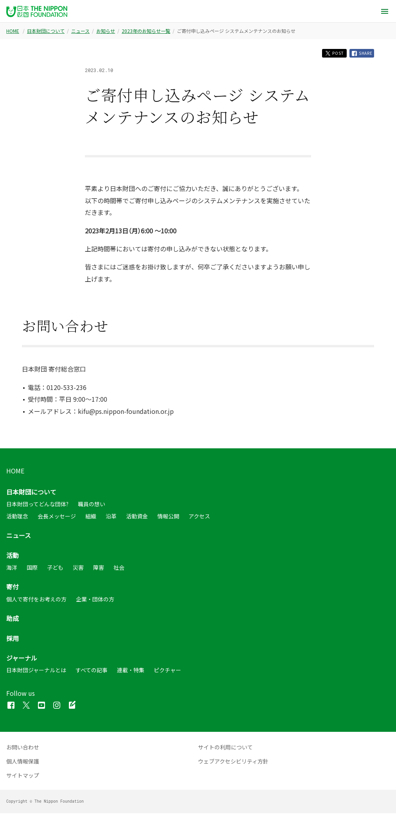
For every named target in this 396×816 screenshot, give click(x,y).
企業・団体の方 (95, 601)
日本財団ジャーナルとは (36, 673)
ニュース (80, 30)
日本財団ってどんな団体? (37, 507)
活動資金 (137, 518)
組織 (90, 518)
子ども (55, 570)
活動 (12, 557)
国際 (32, 570)
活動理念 (17, 518)
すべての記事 (92, 673)
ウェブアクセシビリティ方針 (233, 764)
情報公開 (168, 518)
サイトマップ (22, 778)
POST (327, 54)
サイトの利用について (225, 750)
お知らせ (105, 30)
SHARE (360, 54)
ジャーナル (21, 660)
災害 (78, 570)
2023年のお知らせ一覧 (146, 30)
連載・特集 (130, 673)
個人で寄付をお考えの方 (36, 601)
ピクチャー (167, 673)
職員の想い (91, 507)
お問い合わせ (22, 750)
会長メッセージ (57, 518)
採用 (12, 640)
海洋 (11, 570)
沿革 (111, 518)
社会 (118, 570)
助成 (12, 621)
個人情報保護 (22, 764)
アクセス (199, 518)
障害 (98, 570)
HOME (12, 30)
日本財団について (46, 30)
